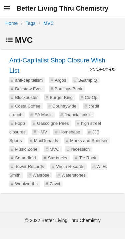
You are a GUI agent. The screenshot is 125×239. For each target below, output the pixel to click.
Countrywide (64, 106)
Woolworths (26, 183)
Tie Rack (87, 157)
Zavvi (55, 183)
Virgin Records (70, 166)
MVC (48, 23)
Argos (60, 80)
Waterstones (73, 175)
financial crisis (78, 114)
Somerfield (25, 157)
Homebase (69, 131)
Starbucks (57, 157)
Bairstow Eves (28, 88)
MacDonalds (46, 140)
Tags (31, 23)
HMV (42, 131)
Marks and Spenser (89, 140)
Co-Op (91, 97)
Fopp (20, 123)
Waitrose (40, 175)
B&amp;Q (87, 80)
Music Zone (26, 149)
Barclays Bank (68, 88)
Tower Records (29, 166)
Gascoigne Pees (53, 123)
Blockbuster (26, 97)
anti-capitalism (29, 80)
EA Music (43, 114)
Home (11, 23)
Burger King (61, 97)
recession (80, 149)
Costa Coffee (27, 106)
